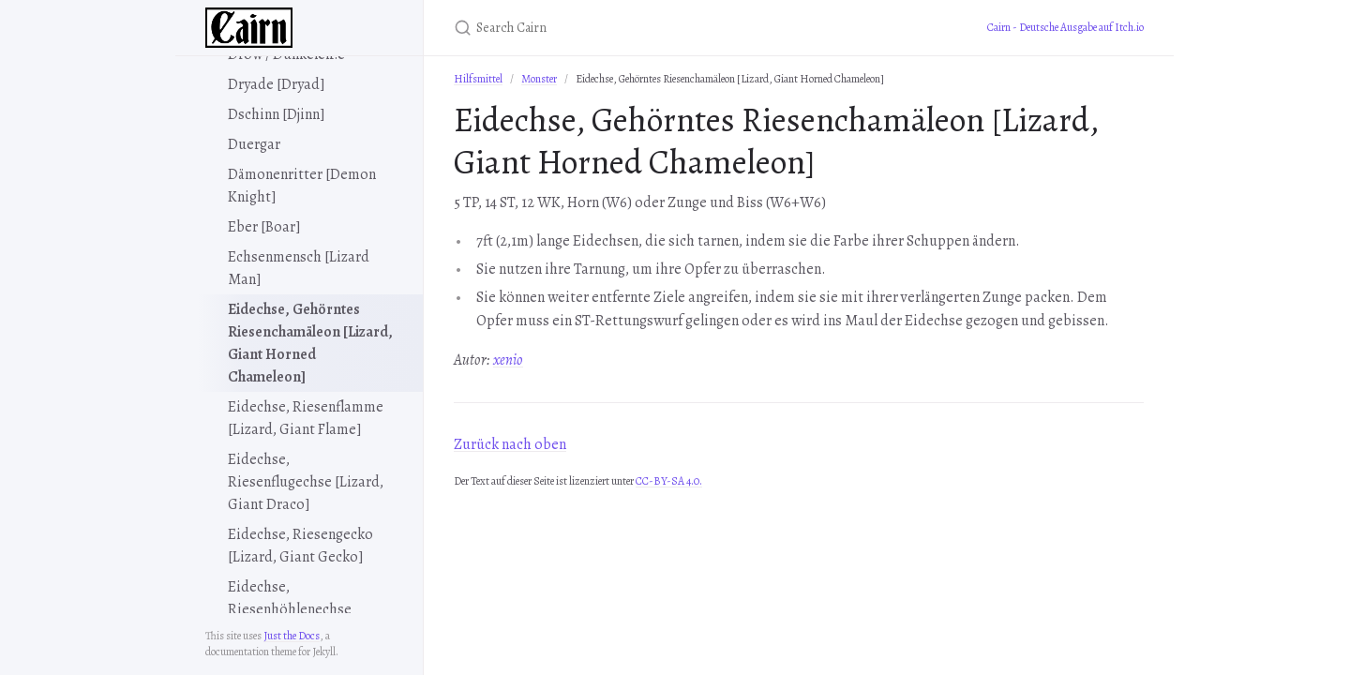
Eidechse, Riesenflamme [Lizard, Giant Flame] (305, 418)
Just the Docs (291, 635)
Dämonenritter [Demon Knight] (302, 185)
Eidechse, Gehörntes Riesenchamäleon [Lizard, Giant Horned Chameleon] (310, 343)
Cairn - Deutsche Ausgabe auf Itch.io (1065, 27)
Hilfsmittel (478, 78)
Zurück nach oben (510, 444)
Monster (539, 78)
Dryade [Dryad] (276, 84)
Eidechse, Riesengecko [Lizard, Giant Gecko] (300, 545)
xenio (508, 360)
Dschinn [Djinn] (276, 114)
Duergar (254, 144)
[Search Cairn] (675, 27)
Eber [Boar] (264, 227)
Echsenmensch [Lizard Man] (298, 268)
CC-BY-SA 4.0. (669, 480)
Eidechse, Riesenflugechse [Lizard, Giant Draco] (305, 482)
